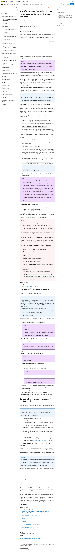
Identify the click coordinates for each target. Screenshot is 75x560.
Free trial (71, 4)
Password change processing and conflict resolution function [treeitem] (10, 39)
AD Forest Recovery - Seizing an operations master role (32, 284)
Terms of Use (38, 556)
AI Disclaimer (3, 556)
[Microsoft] (2, 1)
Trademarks (43, 556)
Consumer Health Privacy (30, 556)
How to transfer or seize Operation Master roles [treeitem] (10, 34)
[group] (38, 276)
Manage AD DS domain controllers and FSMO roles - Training (30, 538)
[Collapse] (16, 8)
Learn (21, 7)
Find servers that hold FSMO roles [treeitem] (9, 30)
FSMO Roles (24, 521)
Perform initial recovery (27, 185)
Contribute (18, 556)
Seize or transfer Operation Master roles (64, 13)
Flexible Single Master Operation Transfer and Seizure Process (33, 512)
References (59, 19)
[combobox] (9, 10)
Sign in (73, 1)
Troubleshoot (25, 7)
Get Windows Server (65, 4)
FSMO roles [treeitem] (6, 32)
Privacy (23, 556)
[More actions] (54, 8)
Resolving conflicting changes (25, 85)
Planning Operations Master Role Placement (30, 286)
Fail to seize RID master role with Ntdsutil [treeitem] (10, 29)
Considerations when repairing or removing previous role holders (65, 16)
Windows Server (34, 7)
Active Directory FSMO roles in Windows (29, 509)
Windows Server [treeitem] (4, 12)
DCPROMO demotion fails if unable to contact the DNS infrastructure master (36, 520)
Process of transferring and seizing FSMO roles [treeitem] (10, 41)
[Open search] (70, 1)
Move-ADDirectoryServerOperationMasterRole (33, 310)
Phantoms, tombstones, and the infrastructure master (31, 515)
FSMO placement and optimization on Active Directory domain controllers (41, 58)
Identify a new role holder (62, 12)
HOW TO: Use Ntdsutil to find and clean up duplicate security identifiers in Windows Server (38, 514)
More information (50, 198)
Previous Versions (9, 556)
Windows (29, 7)
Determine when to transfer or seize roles (64, 11)
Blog (14, 556)
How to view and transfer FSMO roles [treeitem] (10, 36)
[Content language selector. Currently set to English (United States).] (6, 554)
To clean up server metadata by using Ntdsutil (44, 428)
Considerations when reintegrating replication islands (65, 18)
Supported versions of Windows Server (30, 20)
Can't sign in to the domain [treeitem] (8, 27)
